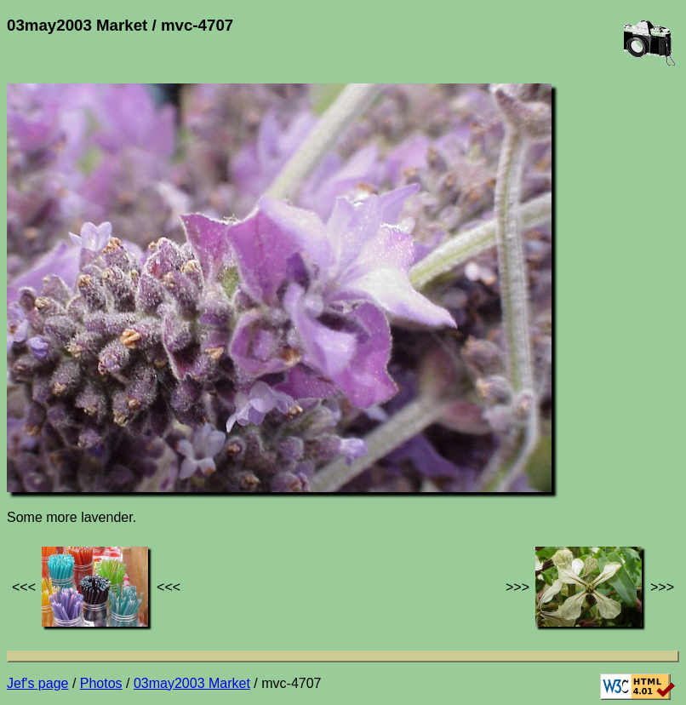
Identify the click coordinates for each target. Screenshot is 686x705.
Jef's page (37, 683)
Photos (101, 683)
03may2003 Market (192, 683)
